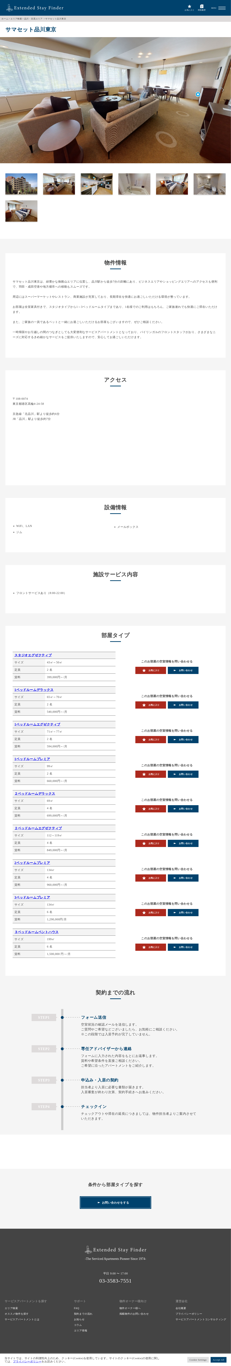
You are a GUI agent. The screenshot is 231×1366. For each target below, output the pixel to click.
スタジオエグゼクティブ (33, 655)
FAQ (76, 1308)
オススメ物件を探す (17, 1313)
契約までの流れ (83, 1313)
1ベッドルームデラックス (34, 690)
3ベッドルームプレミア (32, 897)
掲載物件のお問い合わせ (134, 1313)
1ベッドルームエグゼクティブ (37, 724)
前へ (8, 90)
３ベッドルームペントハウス (36, 932)
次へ (223, 90)
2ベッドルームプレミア (32, 863)
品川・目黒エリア (33, 18)
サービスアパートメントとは (22, 1319)
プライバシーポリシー (189, 1313)
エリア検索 (16, 18)
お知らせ (79, 1319)
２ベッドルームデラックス (34, 793)
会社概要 (181, 1308)
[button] (222, 8)
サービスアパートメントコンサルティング (201, 1319)
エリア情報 (80, 1330)
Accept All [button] (218, 1359)
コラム (78, 1325)
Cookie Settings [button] (198, 1359)
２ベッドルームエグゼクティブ (38, 828)
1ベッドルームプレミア (32, 759)
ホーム (4, 18)
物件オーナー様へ (130, 1308)
